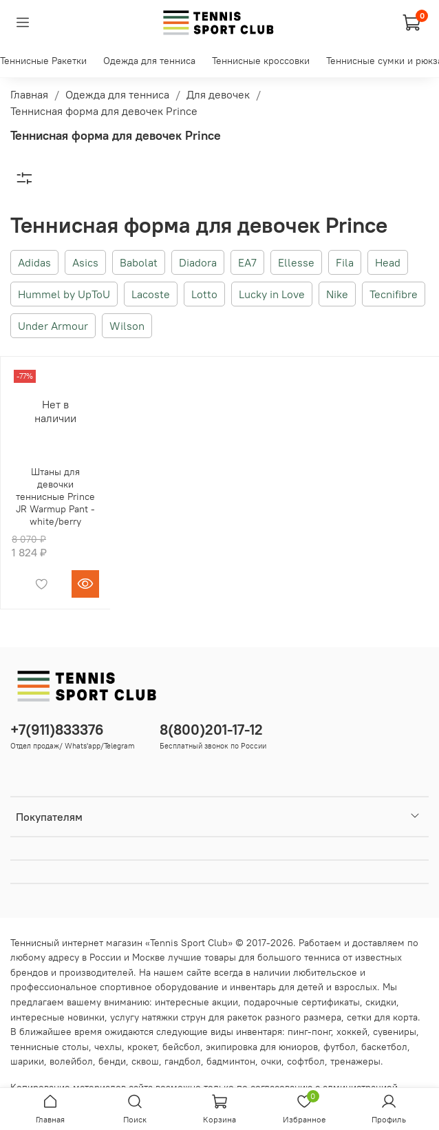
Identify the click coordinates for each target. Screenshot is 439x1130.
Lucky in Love (272, 294)
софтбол (306, 1061)
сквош (145, 1061)
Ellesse (296, 262)
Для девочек (218, 94)
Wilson (126, 326)
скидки (380, 1002)
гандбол (182, 1061)
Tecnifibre (394, 294)
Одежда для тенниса (149, 60)
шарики (27, 1061)
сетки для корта (382, 1017)
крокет (142, 1046)
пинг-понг (309, 1031)
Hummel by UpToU (64, 294)
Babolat (139, 262)
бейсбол (181, 1046)
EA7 (247, 262)
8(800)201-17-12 (211, 729)
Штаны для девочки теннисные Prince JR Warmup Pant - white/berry (55, 496)
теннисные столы (49, 1046)
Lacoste (150, 294)
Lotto (204, 294)
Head (387, 262)
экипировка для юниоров (262, 1046)
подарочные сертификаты (302, 1002)
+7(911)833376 (57, 729)
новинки (86, 1017)
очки (271, 1061)
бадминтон (230, 1061)
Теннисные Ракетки (43, 60)
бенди (112, 1061)
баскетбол (384, 1046)
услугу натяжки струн (158, 1017)
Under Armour (53, 326)
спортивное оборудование (159, 987)
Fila (345, 262)
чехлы (108, 1046)
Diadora (198, 262)
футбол (339, 1046)
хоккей (351, 1031)
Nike (337, 294)
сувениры (394, 1031)
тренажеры (355, 1061)
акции (225, 1002)
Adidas (34, 262)
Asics (85, 262)
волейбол (71, 1061)
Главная (29, 94)
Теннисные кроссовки (261, 60)
